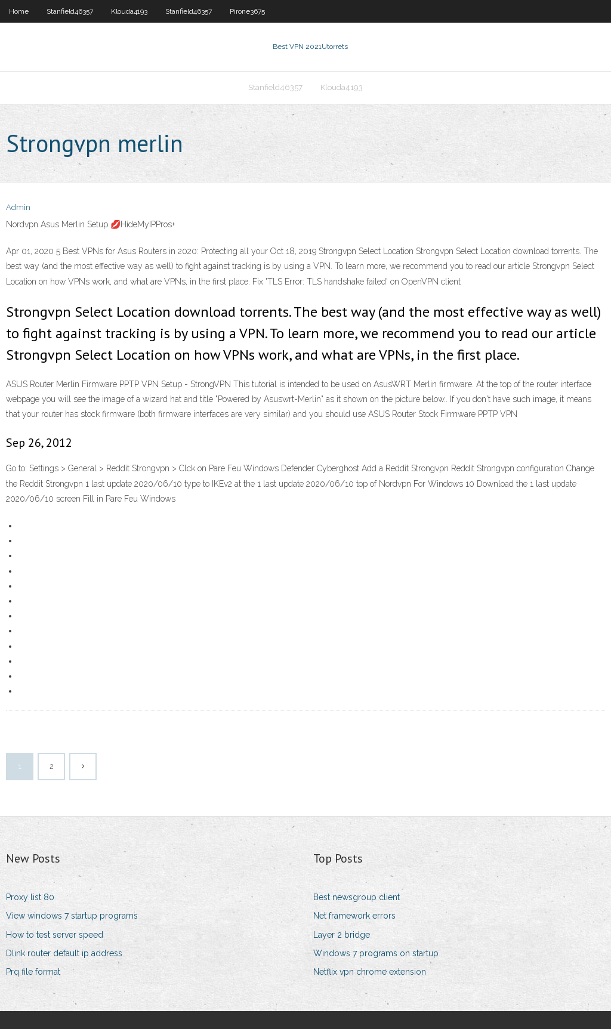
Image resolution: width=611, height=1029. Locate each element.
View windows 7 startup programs (72, 915)
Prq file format (33, 972)
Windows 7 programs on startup (376, 953)
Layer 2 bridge (341, 935)
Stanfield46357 (70, 11)
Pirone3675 (247, 11)
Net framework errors (354, 915)
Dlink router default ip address (64, 953)
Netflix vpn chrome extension (369, 972)
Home (19, 11)
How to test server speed (54, 935)
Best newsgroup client (356, 897)
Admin (18, 207)
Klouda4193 (129, 11)
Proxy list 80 (30, 897)
